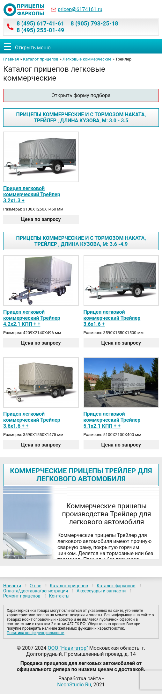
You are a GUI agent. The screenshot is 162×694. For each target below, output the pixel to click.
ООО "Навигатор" (68, 648)
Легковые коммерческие (87, 59)
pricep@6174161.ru (80, 9)
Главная (11, 59)
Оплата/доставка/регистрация (35, 590)
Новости (12, 585)
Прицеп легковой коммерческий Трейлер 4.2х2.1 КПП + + (31, 318)
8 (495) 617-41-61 (40, 23)
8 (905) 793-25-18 (94, 23)
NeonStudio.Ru (74, 685)
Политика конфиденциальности (35, 633)
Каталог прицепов (40, 59)
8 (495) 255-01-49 (40, 30)
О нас (35, 585)
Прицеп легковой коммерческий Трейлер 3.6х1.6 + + (31, 420)
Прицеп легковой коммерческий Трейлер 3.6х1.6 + (112, 318)
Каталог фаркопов (116, 585)
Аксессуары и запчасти (101, 590)
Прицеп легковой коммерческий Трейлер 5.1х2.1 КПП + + (112, 420)
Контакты (59, 595)
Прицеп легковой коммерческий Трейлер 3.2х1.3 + (31, 194)
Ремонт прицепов (21, 595)
